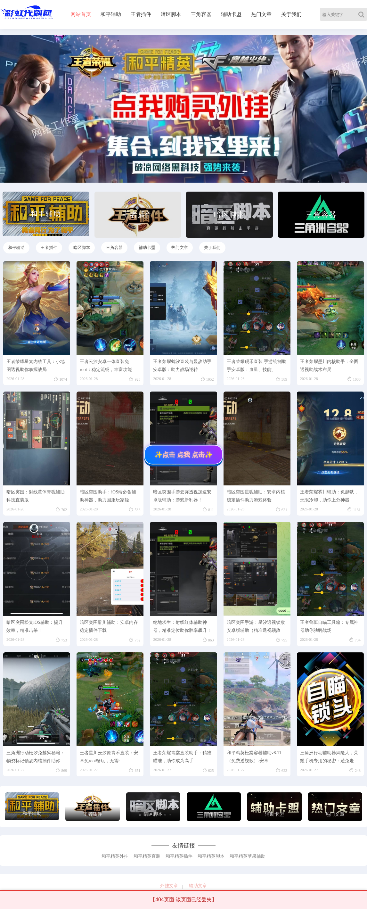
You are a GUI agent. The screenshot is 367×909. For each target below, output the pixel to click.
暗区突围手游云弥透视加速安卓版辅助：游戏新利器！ (182, 496)
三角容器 (201, 14)
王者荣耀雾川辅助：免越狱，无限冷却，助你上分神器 (329, 496)
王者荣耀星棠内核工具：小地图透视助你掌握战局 (35, 365)
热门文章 (261, 14)
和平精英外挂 (115, 856)
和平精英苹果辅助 (247, 856)
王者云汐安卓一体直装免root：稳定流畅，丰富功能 (106, 365)
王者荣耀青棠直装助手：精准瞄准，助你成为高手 (182, 756)
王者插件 (141, 14)
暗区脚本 (171, 14)
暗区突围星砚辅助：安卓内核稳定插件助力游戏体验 (256, 496)
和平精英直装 (147, 856)
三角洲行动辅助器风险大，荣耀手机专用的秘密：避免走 (329, 756)
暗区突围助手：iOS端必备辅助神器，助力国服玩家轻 (108, 496)
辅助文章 (198, 885)
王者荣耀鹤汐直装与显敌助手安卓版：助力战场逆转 (182, 365)
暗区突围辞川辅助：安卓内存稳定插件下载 (109, 626)
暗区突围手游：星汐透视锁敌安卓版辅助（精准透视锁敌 (256, 626)
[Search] (362, 14)
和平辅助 (111, 14)
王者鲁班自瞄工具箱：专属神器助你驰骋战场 (329, 626)
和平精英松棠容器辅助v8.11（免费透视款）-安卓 (254, 756)
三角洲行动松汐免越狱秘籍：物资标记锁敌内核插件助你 (35, 756)
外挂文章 (169, 885)
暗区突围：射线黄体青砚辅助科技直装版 (35, 496)
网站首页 (80, 14)
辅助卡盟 (231, 14)
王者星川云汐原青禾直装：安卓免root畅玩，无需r (109, 756)
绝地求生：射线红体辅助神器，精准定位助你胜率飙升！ (182, 626)
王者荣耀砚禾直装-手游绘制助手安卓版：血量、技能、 (257, 365)
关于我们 (291, 14)
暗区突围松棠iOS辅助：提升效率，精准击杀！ (34, 626)
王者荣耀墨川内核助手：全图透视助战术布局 (329, 365)
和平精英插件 (179, 856)
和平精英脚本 (211, 856)
